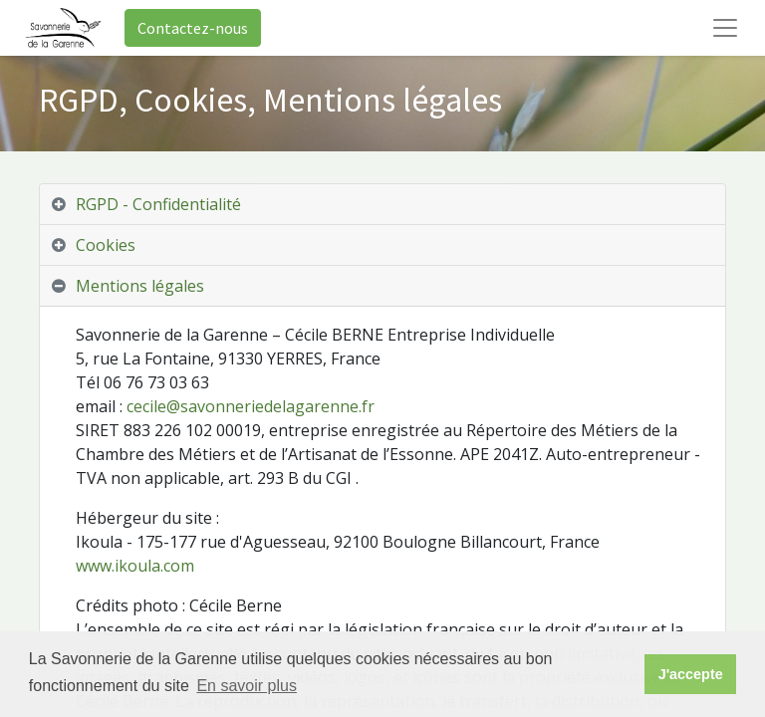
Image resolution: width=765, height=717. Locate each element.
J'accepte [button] (690, 674)
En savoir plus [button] (246, 685)
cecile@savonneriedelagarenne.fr (251, 406)
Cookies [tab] (105, 245)
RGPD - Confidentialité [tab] (158, 204)
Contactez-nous (192, 28)
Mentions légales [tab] (140, 286)
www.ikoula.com (135, 566)
